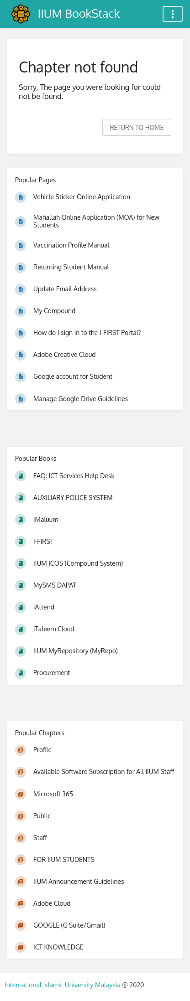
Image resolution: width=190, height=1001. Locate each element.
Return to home (137, 127)
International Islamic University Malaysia (63, 985)
